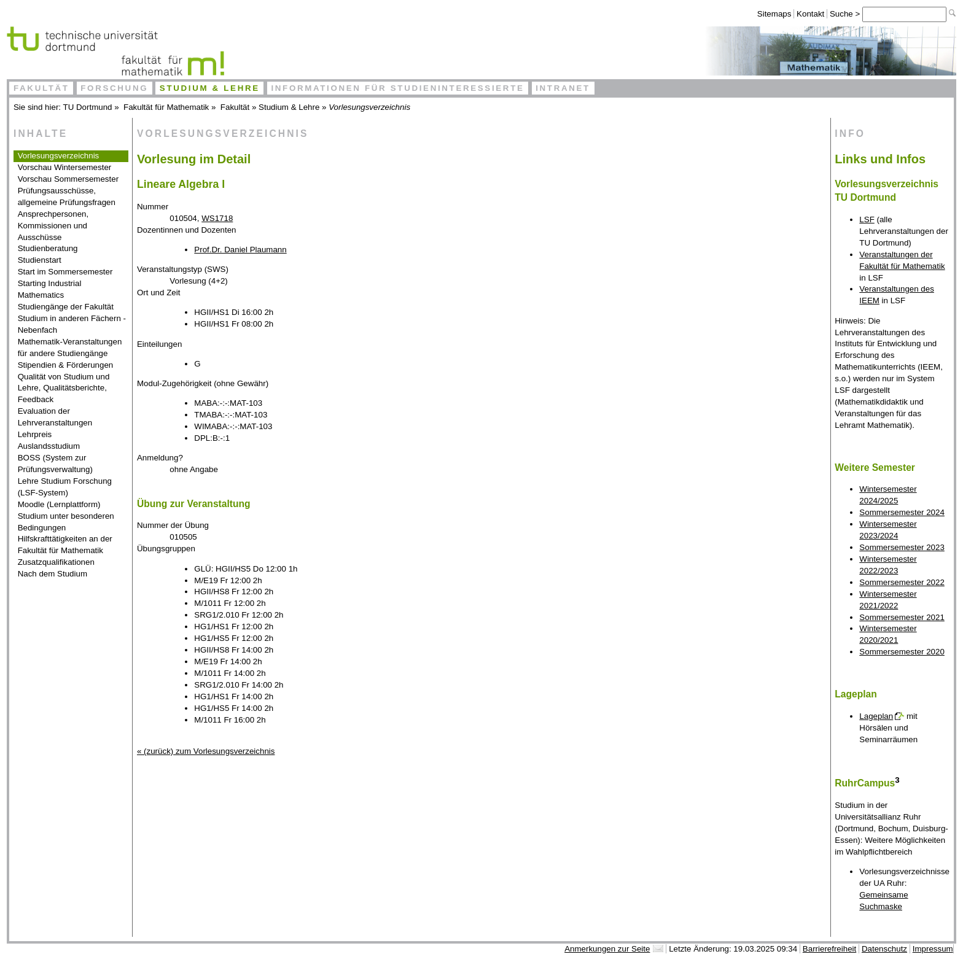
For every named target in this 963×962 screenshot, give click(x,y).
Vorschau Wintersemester (65, 167)
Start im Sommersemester (65, 271)
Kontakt (810, 13)
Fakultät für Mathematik (166, 107)
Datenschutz (884, 948)
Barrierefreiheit (829, 948)
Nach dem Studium (52, 573)
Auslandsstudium (49, 446)
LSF (866, 219)
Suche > (846, 13)
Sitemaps (774, 13)
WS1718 (217, 218)
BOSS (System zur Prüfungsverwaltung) (55, 463)
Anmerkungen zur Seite (607, 948)
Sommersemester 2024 (902, 512)
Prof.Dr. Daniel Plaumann (240, 249)
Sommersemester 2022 (902, 582)
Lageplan (876, 716)
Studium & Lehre (210, 88)
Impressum (933, 948)
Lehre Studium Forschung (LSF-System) (65, 486)
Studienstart (39, 260)
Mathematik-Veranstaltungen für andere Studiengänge (70, 347)
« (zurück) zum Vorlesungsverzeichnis (206, 751)
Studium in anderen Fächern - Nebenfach (72, 324)
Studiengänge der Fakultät (66, 306)
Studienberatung (48, 248)
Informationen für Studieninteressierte (397, 88)
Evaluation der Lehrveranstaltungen (55, 416)
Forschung (114, 88)
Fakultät (41, 88)
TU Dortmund (87, 107)
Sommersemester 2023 (902, 547)
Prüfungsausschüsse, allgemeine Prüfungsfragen (66, 196)
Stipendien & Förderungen (66, 365)
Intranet (563, 88)
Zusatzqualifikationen (56, 562)
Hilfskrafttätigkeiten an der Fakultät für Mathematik (65, 544)
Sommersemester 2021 (902, 617)
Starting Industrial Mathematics (50, 289)
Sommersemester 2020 (902, 651)
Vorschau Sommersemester (68, 179)
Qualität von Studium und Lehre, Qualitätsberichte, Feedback (64, 388)
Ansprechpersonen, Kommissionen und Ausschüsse (53, 225)
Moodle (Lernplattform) (59, 504)
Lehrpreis (35, 434)
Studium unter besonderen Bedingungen (66, 521)
